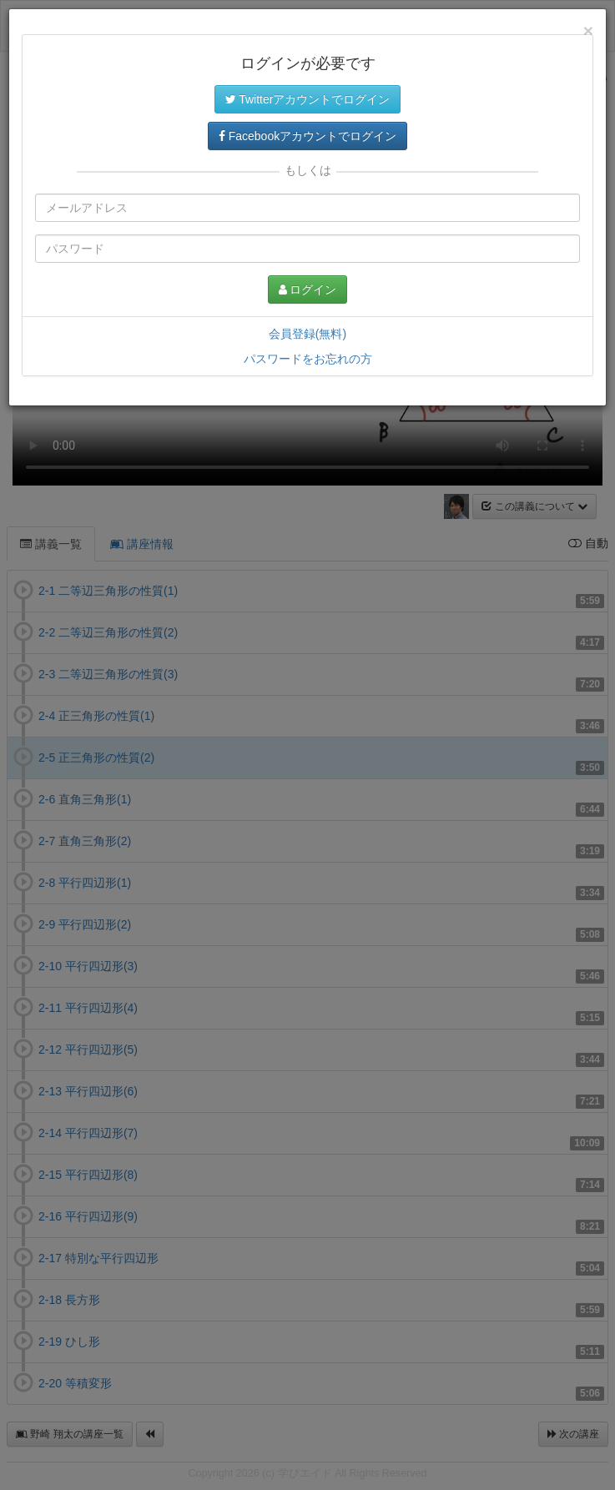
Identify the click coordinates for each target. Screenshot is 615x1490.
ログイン (308, 289)
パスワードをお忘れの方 (308, 358)
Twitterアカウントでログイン (308, 99)
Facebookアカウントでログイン (307, 136)
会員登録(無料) (307, 333)
